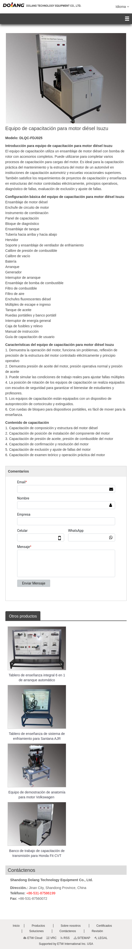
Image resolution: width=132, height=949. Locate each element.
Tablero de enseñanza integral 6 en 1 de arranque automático (37, 677)
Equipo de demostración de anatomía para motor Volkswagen (36, 794)
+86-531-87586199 (40, 893)
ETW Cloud (32, 938)
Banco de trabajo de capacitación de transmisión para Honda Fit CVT (37, 853)
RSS (65, 938)
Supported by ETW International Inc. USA (66, 944)
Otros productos (23, 616)
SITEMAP (82, 938)
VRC (51, 938)
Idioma (122, 6)
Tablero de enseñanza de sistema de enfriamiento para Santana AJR (37, 736)
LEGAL (101, 938)
